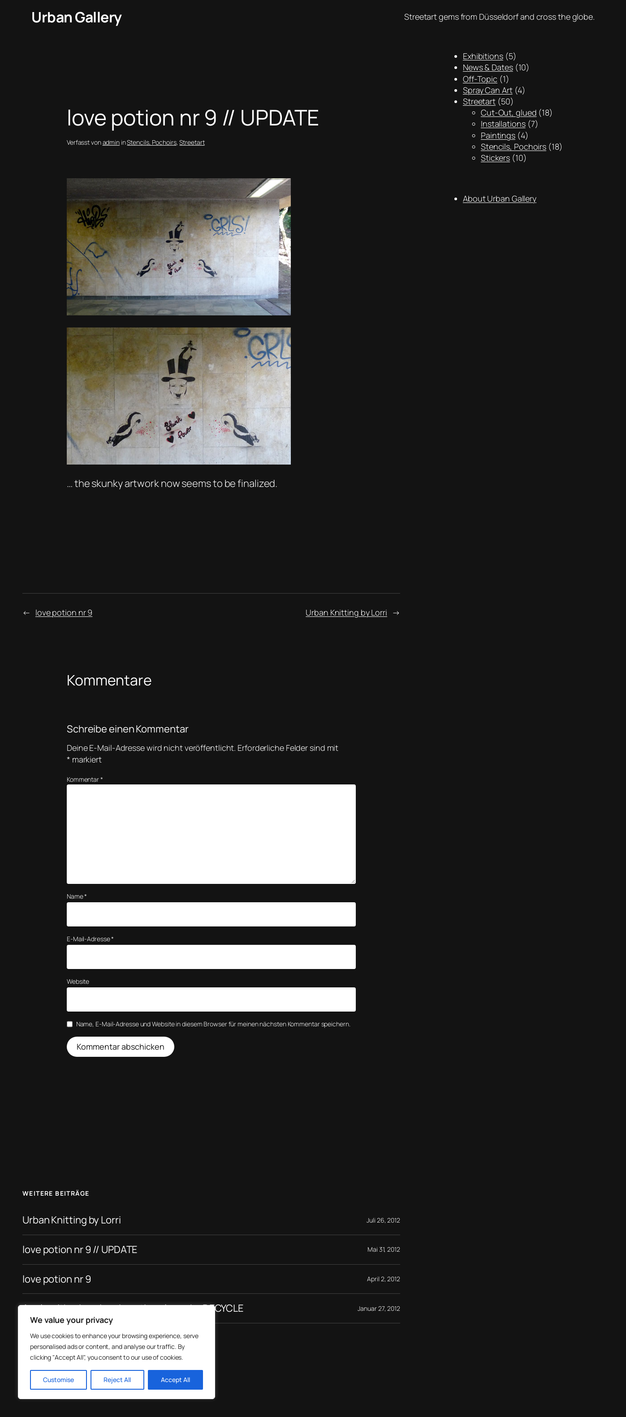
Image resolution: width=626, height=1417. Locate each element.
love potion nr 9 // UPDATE (80, 1249)
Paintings (498, 135)
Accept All (175, 1379)
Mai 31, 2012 (383, 1249)
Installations (503, 123)
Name (77, 896)
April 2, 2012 (383, 1279)
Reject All (117, 1379)
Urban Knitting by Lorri (346, 612)
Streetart (191, 142)
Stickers (495, 157)
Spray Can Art (488, 90)
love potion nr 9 (63, 612)
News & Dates (488, 67)
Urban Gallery (76, 17)
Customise (58, 1379)
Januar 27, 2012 (379, 1308)
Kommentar (85, 779)
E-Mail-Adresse (90, 939)
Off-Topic (480, 78)
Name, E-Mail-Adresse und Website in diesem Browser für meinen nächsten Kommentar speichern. (213, 1024)
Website (78, 981)
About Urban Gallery (499, 198)
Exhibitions (483, 56)
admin (111, 142)
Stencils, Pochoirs (151, 142)
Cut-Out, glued (509, 112)
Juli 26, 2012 (383, 1220)
